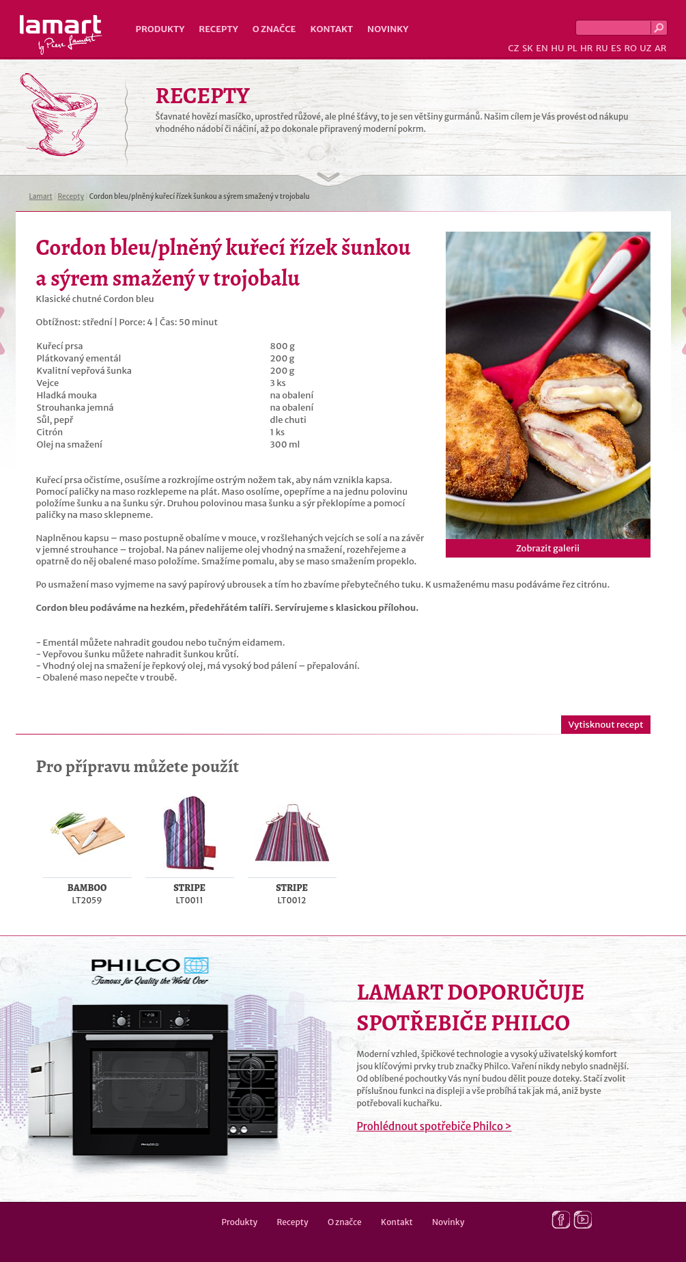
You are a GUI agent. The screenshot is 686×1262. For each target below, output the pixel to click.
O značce (274, 29)
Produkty (160, 29)
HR (586, 48)
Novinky (387, 29)
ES (616, 48)
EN (542, 48)
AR (661, 48)
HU (557, 48)
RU (602, 48)
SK (527, 48)
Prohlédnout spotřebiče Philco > (434, 1126)
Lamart (61, 35)
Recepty (218, 29)
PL (572, 48)
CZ (513, 48)
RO (630, 48)
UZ (645, 48)
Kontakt (331, 29)
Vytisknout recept (605, 724)
